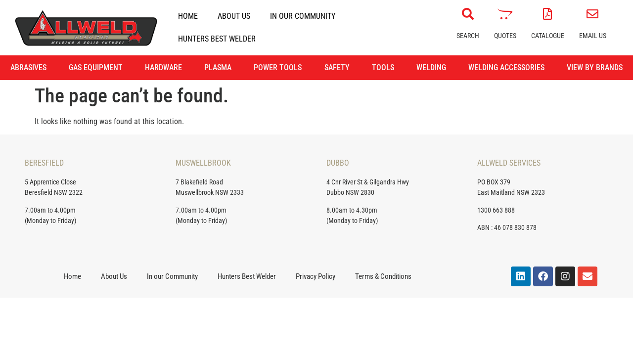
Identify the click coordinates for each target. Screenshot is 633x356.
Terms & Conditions (383, 276)
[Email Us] (592, 14)
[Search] (468, 14)
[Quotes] (505, 14)
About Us (234, 16)
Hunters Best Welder (217, 39)
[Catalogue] (547, 14)
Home (188, 16)
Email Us (592, 36)
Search (467, 36)
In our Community (302, 16)
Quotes (505, 36)
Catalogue (547, 36)
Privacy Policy (315, 276)
